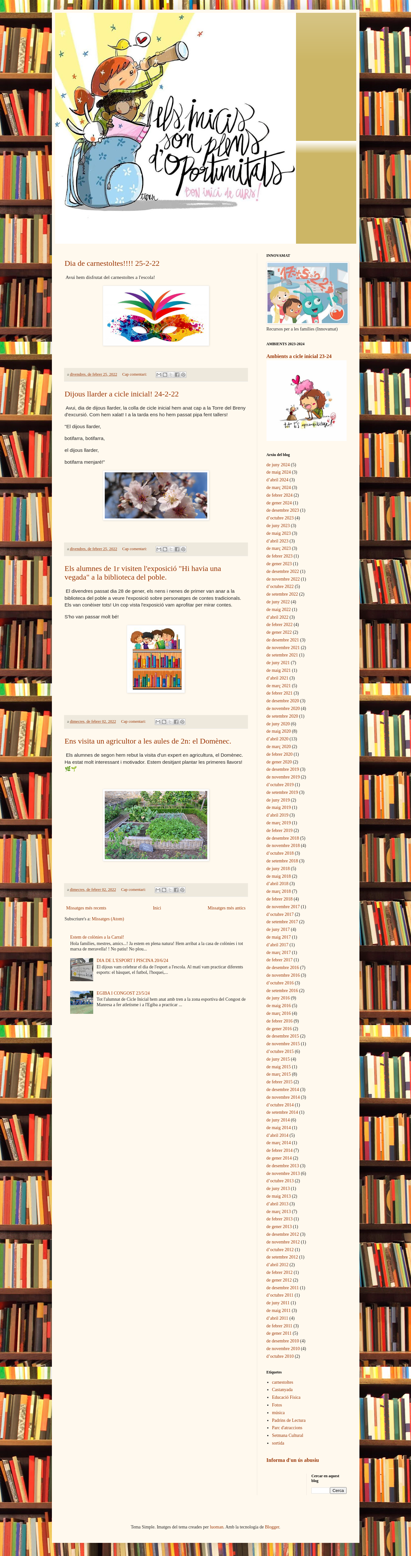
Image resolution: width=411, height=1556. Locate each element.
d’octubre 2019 (280, 784)
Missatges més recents (86, 908)
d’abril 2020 (278, 739)
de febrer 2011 (279, 1326)
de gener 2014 (279, 1158)
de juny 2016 (278, 998)
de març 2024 (279, 487)
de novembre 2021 (283, 647)
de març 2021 (279, 685)
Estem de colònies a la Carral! (97, 937)
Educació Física (286, 1397)
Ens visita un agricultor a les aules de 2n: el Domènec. (148, 741)
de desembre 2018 (283, 838)
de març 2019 (279, 822)
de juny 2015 (278, 1059)
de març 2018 (279, 891)
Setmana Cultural (287, 1435)
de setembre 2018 (282, 861)
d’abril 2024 (278, 479)
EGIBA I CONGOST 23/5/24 (123, 993)
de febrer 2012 (280, 1272)
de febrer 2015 (280, 1081)
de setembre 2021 (282, 655)
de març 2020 (279, 746)
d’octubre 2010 (280, 1356)
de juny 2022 (278, 601)
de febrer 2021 (280, 693)
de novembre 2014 (283, 1097)
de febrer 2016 (280, 1021)
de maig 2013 (279, 1196)
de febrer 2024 (280, 495)
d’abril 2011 (277, 1318)
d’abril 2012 (278, 1264)
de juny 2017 (278, 929)
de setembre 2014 (282, 1112)
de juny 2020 (278, 723)
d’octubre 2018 (280, 853)
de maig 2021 (279, 670)
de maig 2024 (279, 472)
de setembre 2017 (282, 921)
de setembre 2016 (282, 990)
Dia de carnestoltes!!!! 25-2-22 (112, 263)
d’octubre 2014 (280, 1105)
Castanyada (282, 1389)
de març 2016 (279, 1013)
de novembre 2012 (283, 1242)
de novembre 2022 (283, 579)
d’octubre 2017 (280, 914)
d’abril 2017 (278, 944)
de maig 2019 (279, 807)
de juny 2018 (278, 868)
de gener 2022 (279, 632)
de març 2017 (279, 952)
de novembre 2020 (283, 708)
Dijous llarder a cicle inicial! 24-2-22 (122, 394)
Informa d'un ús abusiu (293, 1460)
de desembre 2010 (283, 1341)
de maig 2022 (279, 609)
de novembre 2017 (283, 906)
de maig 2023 (279, 533)
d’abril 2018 (278, 883)
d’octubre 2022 (280, 586)
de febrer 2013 (280, 1219)
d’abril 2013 (278, 1204)
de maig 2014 (279, 1127)
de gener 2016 (279, 1028)
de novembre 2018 (283, 845)
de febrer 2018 (280, 899)
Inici (157, 908)
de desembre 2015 (283, 1036)
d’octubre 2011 (280, 1295)
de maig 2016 (279, 1005)
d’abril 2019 (278, 815)
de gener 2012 (279, 1280)
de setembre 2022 (282, 594)
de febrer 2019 (280, 830)
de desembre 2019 (283, 769)
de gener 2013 (279, 1226)
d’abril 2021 (278, 678)
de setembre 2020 (282, 716)
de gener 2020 (279, 762)
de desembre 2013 (283, 1165)
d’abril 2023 (278, 541)
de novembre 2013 (283, 1173)
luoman (216, 1527)
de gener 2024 (279, 503)
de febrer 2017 (280, 959)
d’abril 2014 (278, 1135)
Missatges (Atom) (108, 918)
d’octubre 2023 (280, 518)
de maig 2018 (279, 876)
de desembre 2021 (283, 640)
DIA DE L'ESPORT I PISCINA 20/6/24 (133, 960)
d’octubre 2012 (280, 1249)
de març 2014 (279, 1142)
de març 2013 (279, 1211)
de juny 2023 (278, 525)
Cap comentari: (135, 374)
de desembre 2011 (283, 1287)
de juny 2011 (278, 1302)
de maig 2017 (279, 937)
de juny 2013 (278, 1188)
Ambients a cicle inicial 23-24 (299, 356)
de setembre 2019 (282, 792)
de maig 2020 (279, 731)
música (278, 1412)
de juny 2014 (278, 1120)
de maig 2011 (279, 1310)
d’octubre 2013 (280, 1180)
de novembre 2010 (283, 1348)
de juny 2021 (278, 662)
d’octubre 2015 (280, 1051)
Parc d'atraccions (287, 1427)
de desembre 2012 (283, 1234)
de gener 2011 (279, 1333)
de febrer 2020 (280, 754)
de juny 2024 (278, 464)
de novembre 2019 (283, 777)
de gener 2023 (279, 563)
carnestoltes (282, 1382)
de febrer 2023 (280, 556)
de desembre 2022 (283, 571)
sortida (278, 1443)
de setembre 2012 (282, 1257)
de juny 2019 (278, 800)
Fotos (277, 1405)
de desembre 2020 (283, 700)
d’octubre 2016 (280, 983)
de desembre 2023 (283, 510)
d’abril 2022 (278, 617)
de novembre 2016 (283, 975)
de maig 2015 (279, 1066)
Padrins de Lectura (289, 1420)
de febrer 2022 (280, 624)
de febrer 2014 (280, 1150)
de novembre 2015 (283, 1043)
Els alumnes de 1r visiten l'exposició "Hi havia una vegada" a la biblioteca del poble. (143, 572)
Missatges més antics (226, 908)
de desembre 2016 (283, 967)
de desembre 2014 (283, 1089)
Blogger (272, 1527)
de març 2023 (279, 548)
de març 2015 (279, 1074)
